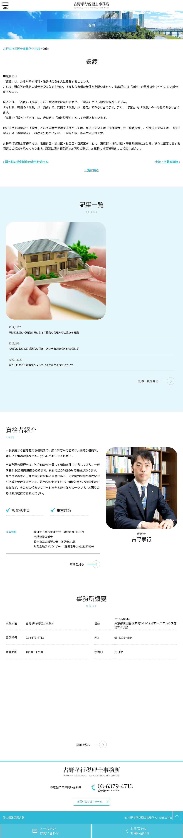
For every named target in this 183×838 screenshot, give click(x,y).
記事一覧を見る (148, 381)
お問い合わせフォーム (89, 801)
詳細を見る (77, 564)
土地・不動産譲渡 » (167, 161)
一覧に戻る (91, 170)
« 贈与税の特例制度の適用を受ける (25, 161)
